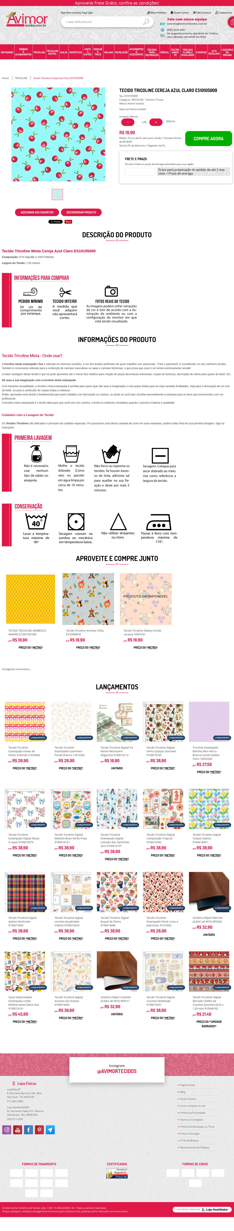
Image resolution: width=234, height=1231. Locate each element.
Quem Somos (188, 1099)
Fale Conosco (203, 12)
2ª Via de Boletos (189, 1140)
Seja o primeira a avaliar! (132, 109)
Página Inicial (187, 1085)
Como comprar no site (192, 1105)
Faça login (87, 12)
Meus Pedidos (158, 12)
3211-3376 (15, 1119)
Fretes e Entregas (189, 1133)
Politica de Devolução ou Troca (197, 1126)
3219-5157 (175, 30)
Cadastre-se (225, 12)
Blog (182, 1092)
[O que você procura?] (146, 22)
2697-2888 (15, 1101)
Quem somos (181, 12)
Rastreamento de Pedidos (194, 1147)
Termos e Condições (191, 1119)
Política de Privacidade (192, 1112)
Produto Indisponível (146, 599)
